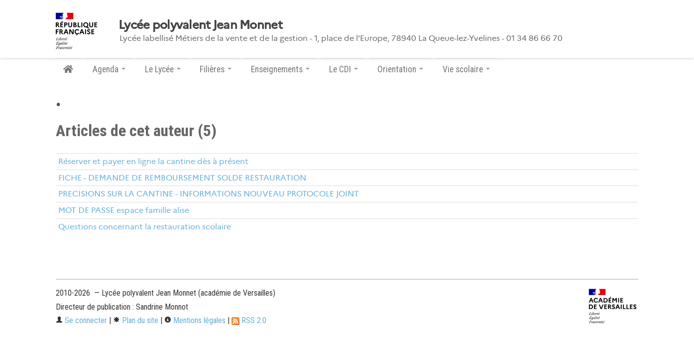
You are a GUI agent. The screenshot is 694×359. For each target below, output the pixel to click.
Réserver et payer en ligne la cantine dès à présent (153, 161)
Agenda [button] (109, 69)
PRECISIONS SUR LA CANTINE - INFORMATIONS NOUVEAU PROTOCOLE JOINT (208, 193)
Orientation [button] (400, 69)
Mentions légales (195, 320)
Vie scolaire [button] (466, 69)
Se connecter (81, 320)
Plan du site (135, 320)
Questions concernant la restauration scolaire (144, 226)
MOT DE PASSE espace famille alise (123, 210)
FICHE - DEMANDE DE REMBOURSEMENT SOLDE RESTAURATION (182, 177)
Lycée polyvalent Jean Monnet (200, 25)
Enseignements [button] (280, 69)
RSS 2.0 (248, 320)
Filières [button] (215, 69)
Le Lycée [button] (163, 69)
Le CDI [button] (343, 69)
